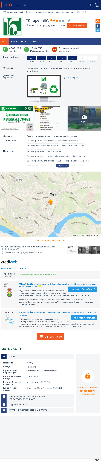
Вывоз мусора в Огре (67, 161)
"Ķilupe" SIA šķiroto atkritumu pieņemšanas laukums (28, 246)
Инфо (4, 41)
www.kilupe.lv (72, 78)
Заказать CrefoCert (84, 317)
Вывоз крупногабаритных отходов (42, 145)
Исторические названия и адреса (27, 410)
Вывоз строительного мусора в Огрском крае (48, 156)
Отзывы (33, 41)
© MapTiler (75, 235)
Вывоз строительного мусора (40, 141)
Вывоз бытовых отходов (73, 145)
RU (25, 4)
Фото (23, 41)
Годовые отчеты (17, 404)
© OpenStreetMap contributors (89, 235)
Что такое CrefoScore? (82, 289)
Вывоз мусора (79, 156)
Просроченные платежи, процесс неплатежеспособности (27, 398)
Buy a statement (53, 336)
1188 (7, 5)
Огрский (85, 161)
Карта (14, 41)
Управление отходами (68, 141)
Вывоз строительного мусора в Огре (44, 151)
